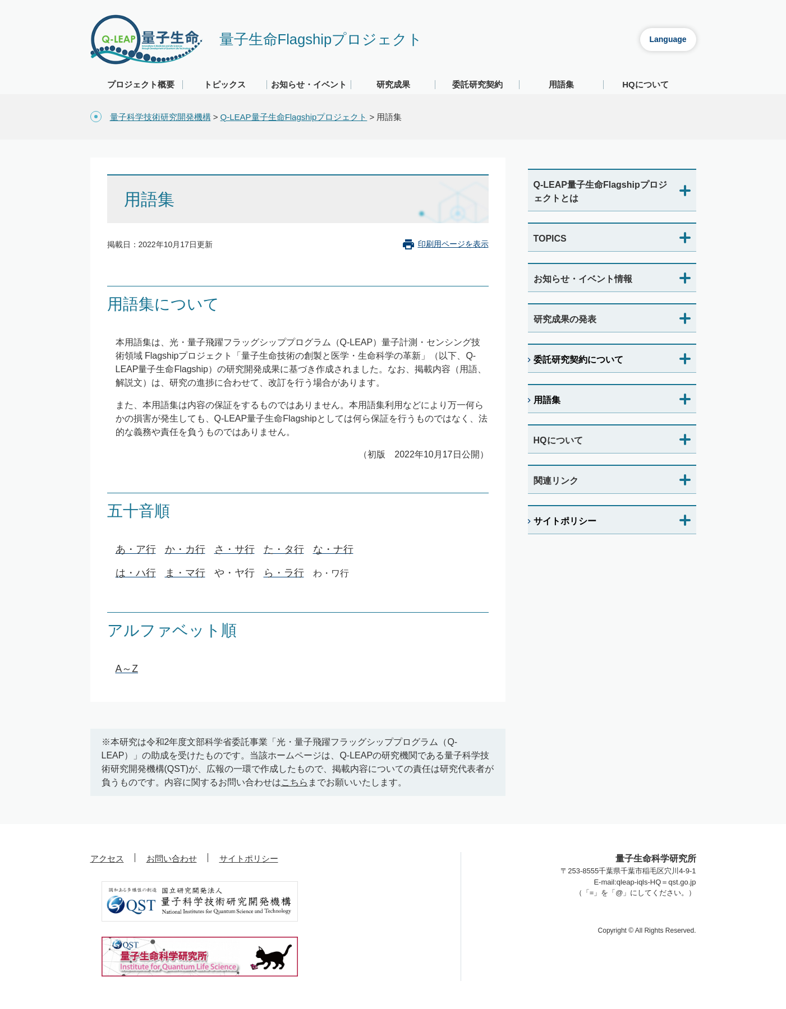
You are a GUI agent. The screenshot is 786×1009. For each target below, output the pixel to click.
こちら (294, 782)
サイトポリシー (565, 521)
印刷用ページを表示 (453, 243)
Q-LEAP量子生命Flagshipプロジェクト (293, 117)
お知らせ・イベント (309, 84)
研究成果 (393, 84)
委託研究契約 (477, 84)
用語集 (561, 84)
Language (667, 39)
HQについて (645, 84)
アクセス (107, 858)
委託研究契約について (578, 359)
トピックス (225, 84)
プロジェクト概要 (140, 84)
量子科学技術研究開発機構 (160, 117)
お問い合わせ (171, 858)
